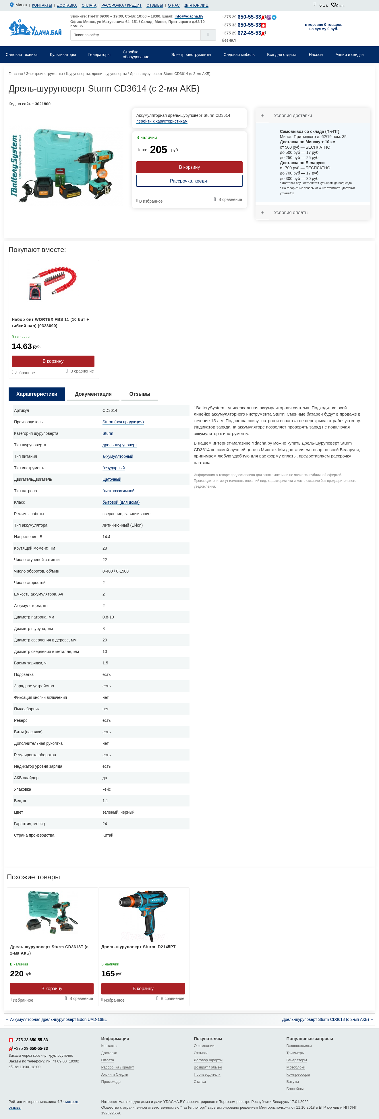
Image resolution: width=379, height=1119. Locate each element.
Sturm (108, 433)
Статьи (200, 1081)
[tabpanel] (66, 165)
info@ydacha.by (189, 16)
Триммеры (296, 1053)
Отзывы (154, 5)
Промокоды (111, 1081)
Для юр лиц (196, 5)
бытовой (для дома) (121, 502)
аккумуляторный (118, 456)
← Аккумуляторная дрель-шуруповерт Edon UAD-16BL (56, 1019)
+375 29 (249, 17)
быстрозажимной (118, 490)
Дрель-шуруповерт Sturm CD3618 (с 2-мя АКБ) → (328, 1019)
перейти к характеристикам (161, 121)
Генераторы (297, 1060)
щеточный (112, 479)
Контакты (42, 5)
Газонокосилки (299, 1046)
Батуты (293, 1081)
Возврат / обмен (208, 1067)
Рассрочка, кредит (189, 181)
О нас (174, 5)
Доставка (67, 5)
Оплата (89, 5)
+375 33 (244, 25)
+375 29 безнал (244, 36)
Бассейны (295, 1089)
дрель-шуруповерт (120, 445)
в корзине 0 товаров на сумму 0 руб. (324, 26)
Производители (207, 1074)
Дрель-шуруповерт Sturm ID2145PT (138, 947)
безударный (114, 468)
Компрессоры (298, 1074)
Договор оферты (208, 1060)
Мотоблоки (296, 1067)
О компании (204, 1046)
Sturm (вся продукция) (123, 422)
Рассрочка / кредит (121, 5)
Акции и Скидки (114, 1074)
